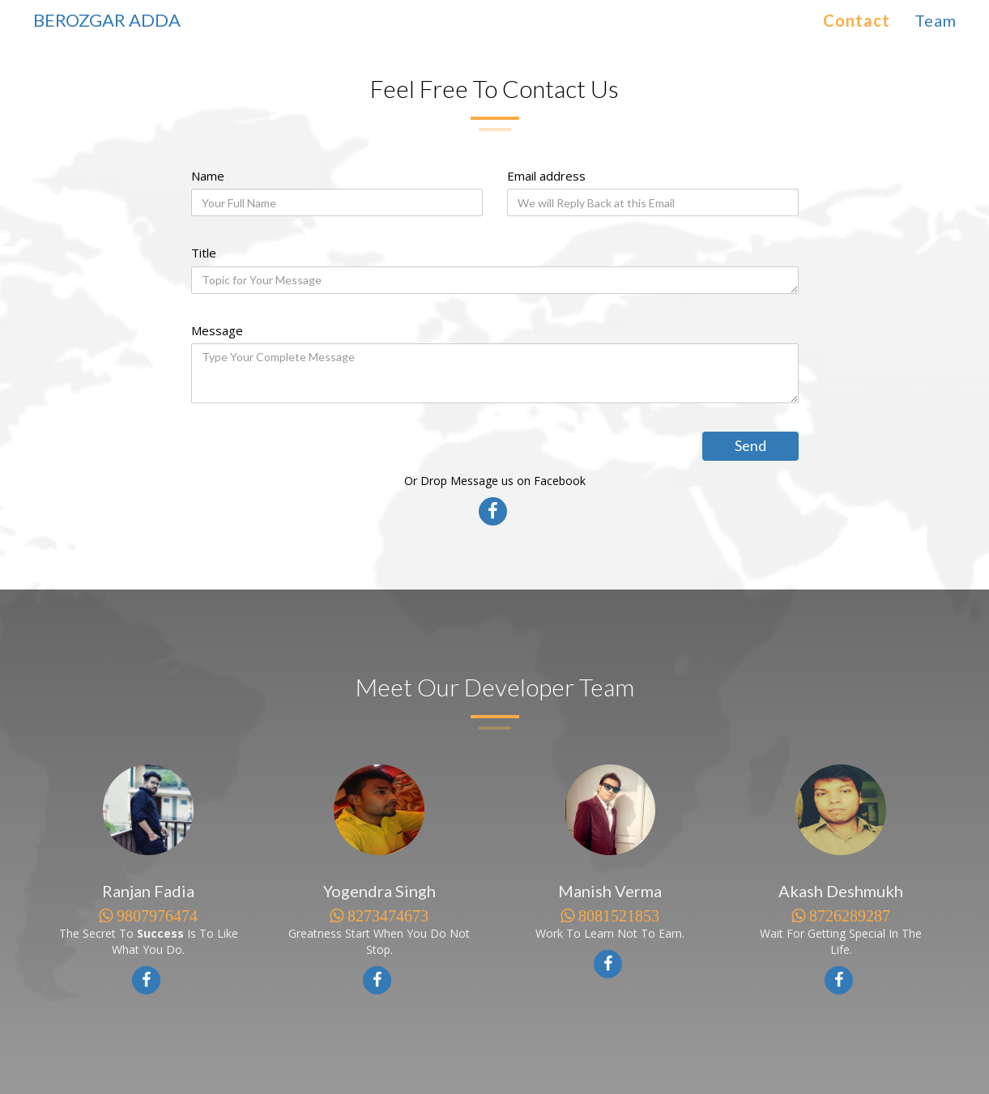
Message (217, 330)
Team (935, 20)
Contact (856, 20)
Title (203, 253)
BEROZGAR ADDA (107, 20)
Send (750, 445)
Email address (546, 176)
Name (207, 176)
